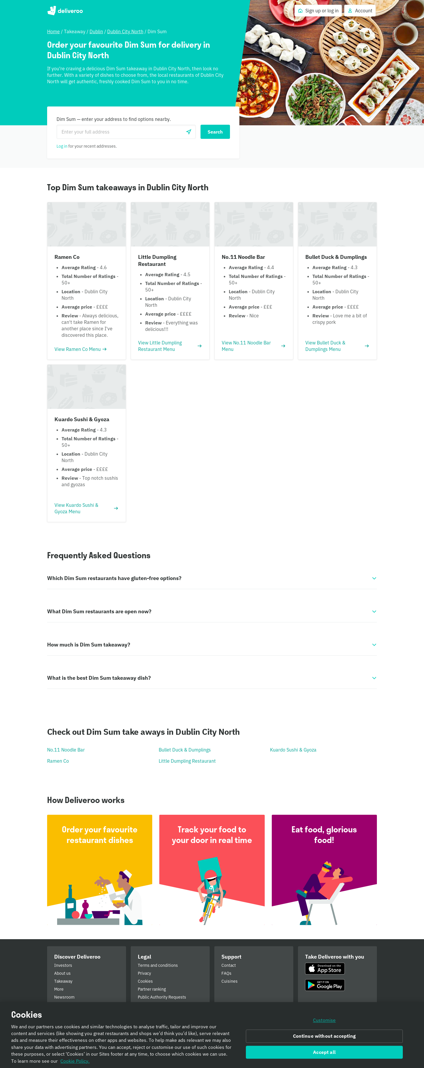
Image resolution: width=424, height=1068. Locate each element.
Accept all (324, 1054)
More (59, 989)
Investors (63, 965)
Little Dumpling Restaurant (187, 761)
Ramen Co (58, 761)
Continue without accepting (324, 1038)
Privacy (144, 973)
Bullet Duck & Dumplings (185, 750)
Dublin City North (125, 31)
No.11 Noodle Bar (66, 750)
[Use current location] (188, 131)
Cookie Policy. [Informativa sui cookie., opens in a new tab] (75, 1063)
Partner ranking (152, 989)
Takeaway (63, 981)
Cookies (145, 981)
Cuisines (229, 981)
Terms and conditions (158, 965)
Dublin (96, 31)
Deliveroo (65, 10)
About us (62, 973)
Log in (62, 146)
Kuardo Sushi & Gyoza (293, 750)
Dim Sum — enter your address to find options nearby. (114, 119)
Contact (228, 965)
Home (53, 31)
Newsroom (64, 997)
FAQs (226, 973)
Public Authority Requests (162, 997)
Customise (324, 1022)
